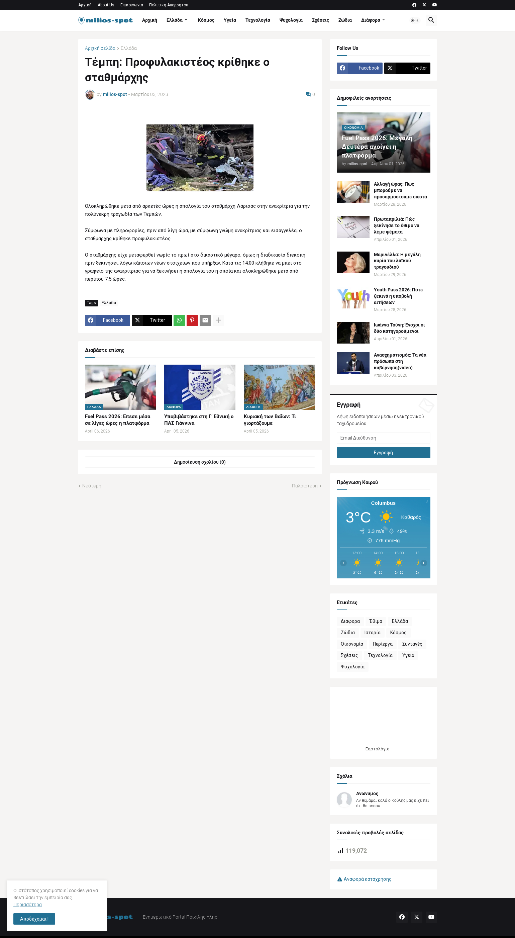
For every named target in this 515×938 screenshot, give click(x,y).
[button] (415, 20)
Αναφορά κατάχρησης (368, 879)
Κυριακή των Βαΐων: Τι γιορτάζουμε (270, 419)
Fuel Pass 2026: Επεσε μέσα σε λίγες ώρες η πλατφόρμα (117, 419)
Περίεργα (383, 644)
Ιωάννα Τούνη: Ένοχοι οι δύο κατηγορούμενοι (399, 328)
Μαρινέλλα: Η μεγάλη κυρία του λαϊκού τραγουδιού (397, 261)
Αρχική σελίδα (100, 48)
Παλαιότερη (305, 485)
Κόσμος (206, 20)
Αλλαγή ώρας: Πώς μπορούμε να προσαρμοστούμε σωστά (400, 190)
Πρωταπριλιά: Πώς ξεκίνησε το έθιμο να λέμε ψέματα (396, 225)
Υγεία (230, 20)
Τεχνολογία (257, 20)
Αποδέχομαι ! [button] (34, 919)
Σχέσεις (320, 20)
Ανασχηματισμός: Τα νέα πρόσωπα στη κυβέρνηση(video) (400, 361)
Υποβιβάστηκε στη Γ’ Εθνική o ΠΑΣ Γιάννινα (198, 419)
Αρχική (85, 5)
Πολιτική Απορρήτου (168, 5)
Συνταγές (412, 644)
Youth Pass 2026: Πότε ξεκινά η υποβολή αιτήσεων (398, 296)
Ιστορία (373, 632)
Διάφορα (370, 20)
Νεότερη (91, 485)
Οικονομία (352, 644)
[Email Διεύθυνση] (383, 438)
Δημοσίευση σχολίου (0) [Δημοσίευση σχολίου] (200, 462)
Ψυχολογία (291, 20)
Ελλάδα (175, 20)
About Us (106, 5)
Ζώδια (345, 20)
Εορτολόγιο (378, 748)
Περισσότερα (27, 904)
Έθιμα (376, 621)
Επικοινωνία (131, 5)
